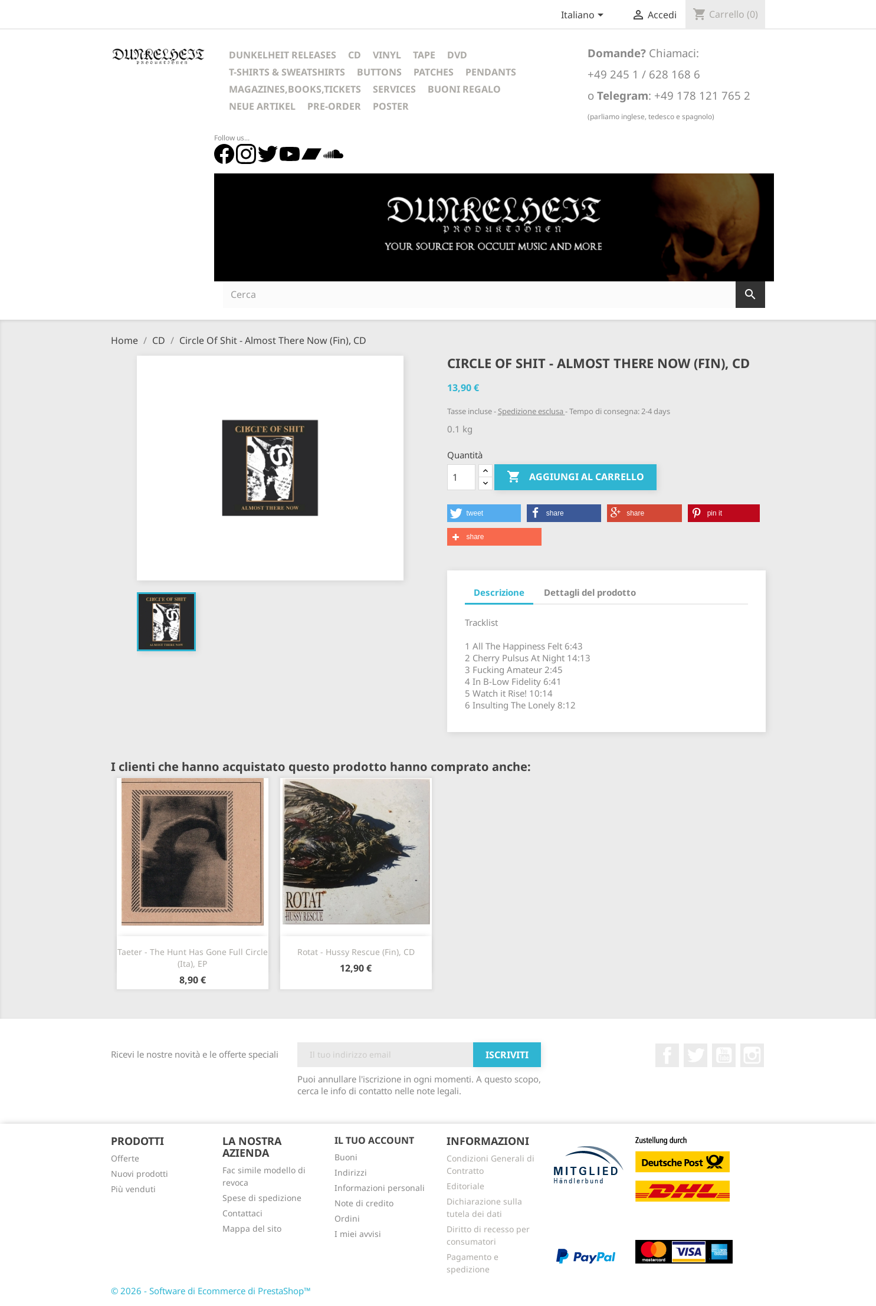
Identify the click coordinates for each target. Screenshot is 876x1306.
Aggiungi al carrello (575, 477)
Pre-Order (334, 106)
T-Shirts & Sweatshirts (287, 71)
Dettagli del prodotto (590, 592)
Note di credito (363, 1203)
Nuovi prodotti (139, 1173)
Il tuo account (374, 1140)
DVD (457, 54)
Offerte (125, 1158)
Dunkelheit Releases (282, 54)
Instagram (752, 1055)
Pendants (490, 71)
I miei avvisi (357, 1233)
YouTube (724, 1055)
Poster (391, 106)
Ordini (347, 1218)
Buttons (379, 71)
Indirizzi (350, 1172)
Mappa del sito (251, 1228)
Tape (424, 54)
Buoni (345, 1157)
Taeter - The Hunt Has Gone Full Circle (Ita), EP (192, 957)
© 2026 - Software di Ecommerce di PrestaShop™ (211, 1291)
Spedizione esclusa (531, 411)
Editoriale (465, 1186)
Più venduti (133, 1189)
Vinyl (387, 54)
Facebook (667, 1055)
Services (394, 89)
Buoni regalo (464, 89)
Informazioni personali (379, 1187)
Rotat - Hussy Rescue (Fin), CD (356, 951)
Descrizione (499, 592)
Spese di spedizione (261, 1197)
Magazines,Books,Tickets (295, 89)
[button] (484, 513)
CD (354, 54)
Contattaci (242, 1213)
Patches (434, 71)
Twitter (695, 1055)
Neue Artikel (262, 106)
